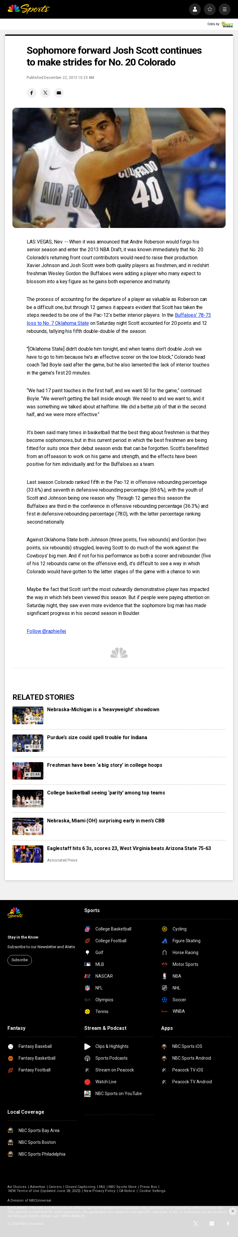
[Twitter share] (45, 93)
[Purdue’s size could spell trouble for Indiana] (27, 743)
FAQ (102, 1187)
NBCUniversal (40, 1200)
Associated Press (62, 860)
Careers (55, 1187)
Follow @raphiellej (46, 631)
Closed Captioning (80, 1187)
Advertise (38, 1187)
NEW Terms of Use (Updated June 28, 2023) (44, 1191)
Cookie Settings (152, 1191)
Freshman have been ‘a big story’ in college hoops (104, 765)
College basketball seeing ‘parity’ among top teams (106, 793)
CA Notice (127, 1191)
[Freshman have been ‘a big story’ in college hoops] (27, 771)
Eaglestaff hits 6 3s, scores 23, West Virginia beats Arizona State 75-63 (129, 848)
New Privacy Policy (99, 1191)
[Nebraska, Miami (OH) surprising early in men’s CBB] (27, 826)
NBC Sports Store (122, 1187)
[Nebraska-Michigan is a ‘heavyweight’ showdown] (27, 715)
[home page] (28, 9)
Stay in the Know (22, 937)
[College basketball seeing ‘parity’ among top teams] (27, 798)
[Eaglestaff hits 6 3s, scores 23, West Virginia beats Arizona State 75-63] (27, 854)
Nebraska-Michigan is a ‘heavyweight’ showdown (103, 709)
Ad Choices (17, 1187)
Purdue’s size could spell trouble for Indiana (97, 737)
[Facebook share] (32, 93)
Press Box (148, 1187)
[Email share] (59, 93)
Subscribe (19, 960)
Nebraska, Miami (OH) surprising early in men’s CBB (106, 821)
